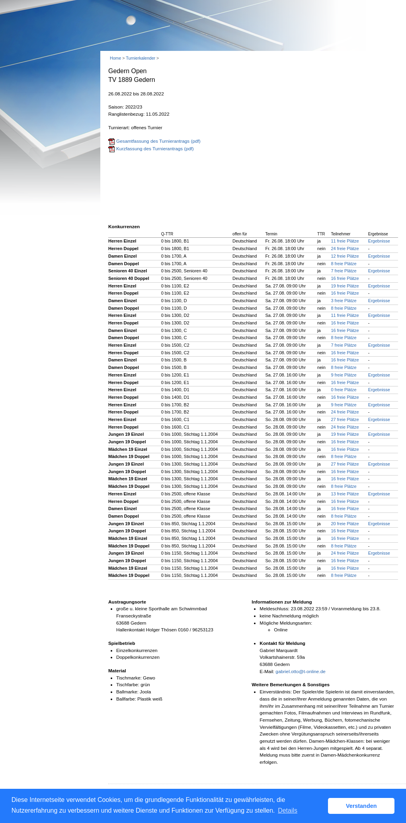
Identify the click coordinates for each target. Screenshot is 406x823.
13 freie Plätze (345, 493)
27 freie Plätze (345, 419)
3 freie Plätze (343, 300)
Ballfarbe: (126, 699)
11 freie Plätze (345, 241)
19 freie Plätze (345, 285)
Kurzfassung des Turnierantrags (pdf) (155, 148)
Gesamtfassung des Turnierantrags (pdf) (158, 141)
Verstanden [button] (361, 806)
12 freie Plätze (345, 256)
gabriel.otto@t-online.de (300, 671)
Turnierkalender (140, 58)
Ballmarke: (127, 692)
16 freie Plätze (345, 278)
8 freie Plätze (343, 263)
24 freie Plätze (345, 248)
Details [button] (287, 810)
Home (115, 58)
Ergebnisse (379, 241)
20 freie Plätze (345, 523)
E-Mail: (267, 671)
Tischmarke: (129, 678)
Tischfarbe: (127, 684)
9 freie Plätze (343, 375)
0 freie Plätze (343, 389)
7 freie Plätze (343, 270)
